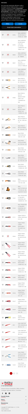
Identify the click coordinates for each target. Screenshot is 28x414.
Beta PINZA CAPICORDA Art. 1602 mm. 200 (22, 135)
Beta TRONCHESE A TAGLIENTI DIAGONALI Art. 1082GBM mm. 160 (22, 208)
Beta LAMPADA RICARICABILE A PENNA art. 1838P (22, 34)
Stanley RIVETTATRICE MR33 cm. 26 (21, 317)
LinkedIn (9, 393)
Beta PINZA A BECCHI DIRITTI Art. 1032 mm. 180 (22, 80)
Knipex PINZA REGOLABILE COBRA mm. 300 (22, 284)
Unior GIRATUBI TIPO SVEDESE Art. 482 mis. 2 (22, 346)
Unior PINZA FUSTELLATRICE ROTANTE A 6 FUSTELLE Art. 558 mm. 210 (22, 356)
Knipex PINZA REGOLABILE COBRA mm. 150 (22, 262)
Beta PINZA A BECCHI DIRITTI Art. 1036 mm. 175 (22, 87)
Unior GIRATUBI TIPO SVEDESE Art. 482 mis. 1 (22, 332)
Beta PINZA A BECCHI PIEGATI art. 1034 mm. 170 (22, 127)
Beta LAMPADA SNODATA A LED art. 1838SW (22, 54)
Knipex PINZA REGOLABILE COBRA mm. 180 (22, 270)
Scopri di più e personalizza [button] (14, 27)
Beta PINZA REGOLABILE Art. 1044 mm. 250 (22, 149)
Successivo (17, 373)
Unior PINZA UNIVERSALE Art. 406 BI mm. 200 (22, 364)
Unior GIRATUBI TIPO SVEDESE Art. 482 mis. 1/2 (22, 325)
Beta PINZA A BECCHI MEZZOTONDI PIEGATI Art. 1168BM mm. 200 (22, 109)
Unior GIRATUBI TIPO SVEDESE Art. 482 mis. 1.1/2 (22, 339)
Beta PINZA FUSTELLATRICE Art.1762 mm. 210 (22, 142)
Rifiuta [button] (7, 23)
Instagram (6, 393)
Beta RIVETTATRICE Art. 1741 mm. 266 (22, 180)
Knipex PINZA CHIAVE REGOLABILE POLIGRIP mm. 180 (21, 226)
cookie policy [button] (23, 11)
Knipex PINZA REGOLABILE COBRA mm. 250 (22, 277)
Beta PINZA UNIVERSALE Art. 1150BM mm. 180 (22, 166)
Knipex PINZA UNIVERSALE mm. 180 (22, 301)
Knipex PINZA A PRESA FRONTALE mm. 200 (22, 217)
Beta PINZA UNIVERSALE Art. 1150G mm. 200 (22, 173)
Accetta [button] (20, 23)
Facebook (2, 393)
